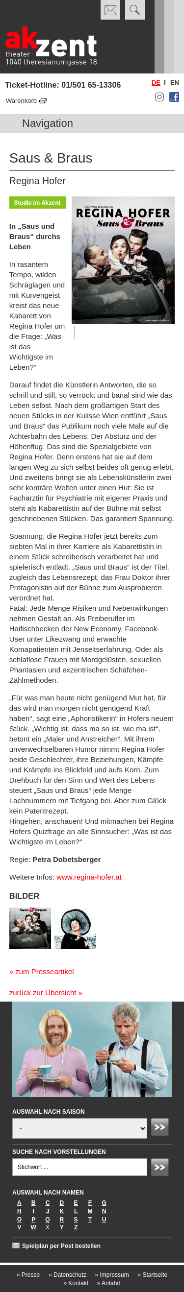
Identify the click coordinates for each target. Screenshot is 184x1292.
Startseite (152, 1274)
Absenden (161, 1128)
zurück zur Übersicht (43, 992)
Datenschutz (67, 1274)
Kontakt (75, 1283)
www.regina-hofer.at (89, 877)
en (174, 82)
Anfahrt (109, 1283)
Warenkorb (21, 100)
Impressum (112, 1274)
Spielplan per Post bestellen (61, 1246)
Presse (28, 1274)
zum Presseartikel (44, 971)
